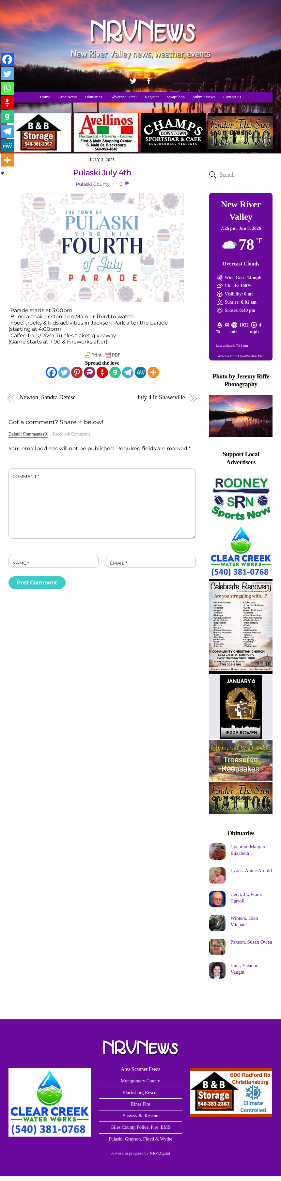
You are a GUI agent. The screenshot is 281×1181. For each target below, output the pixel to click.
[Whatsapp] (7, 88)
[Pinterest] (77, 372)
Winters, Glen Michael (244, 921)
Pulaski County (93, 184)
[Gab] (115, 372)
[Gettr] (102, 372)
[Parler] (89, 372)
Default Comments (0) (28, 434)
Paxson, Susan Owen (251, 942)
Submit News (204, 97)
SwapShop (176, 97)
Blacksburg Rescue (140, 1092)
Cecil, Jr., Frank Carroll (246, 897)
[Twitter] (64, 372)
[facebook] (148, 80)
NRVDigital (160, 1153)
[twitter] (133, 80)
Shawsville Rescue (140, 1115)
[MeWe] (140, 372)
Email (119, 563)
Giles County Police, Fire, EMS (140, 1127)
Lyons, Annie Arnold (251, 870)
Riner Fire (140, 1104)
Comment (26, 476)
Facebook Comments (71, 434)
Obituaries (93, 97)
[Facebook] (51, 372)
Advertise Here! (123, 97)
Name (20, 563)
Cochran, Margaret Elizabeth (249, 850)
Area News (67, 97)
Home (45, 97)
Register (152, 97)
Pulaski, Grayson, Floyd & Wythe (140, 1138)
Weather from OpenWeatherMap (240, 356)
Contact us (232, 97)
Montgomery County (140, 1080)
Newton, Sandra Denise (47, 397)
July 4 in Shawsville (161, 397)
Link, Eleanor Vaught (244, 969)
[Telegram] (127, 372)
